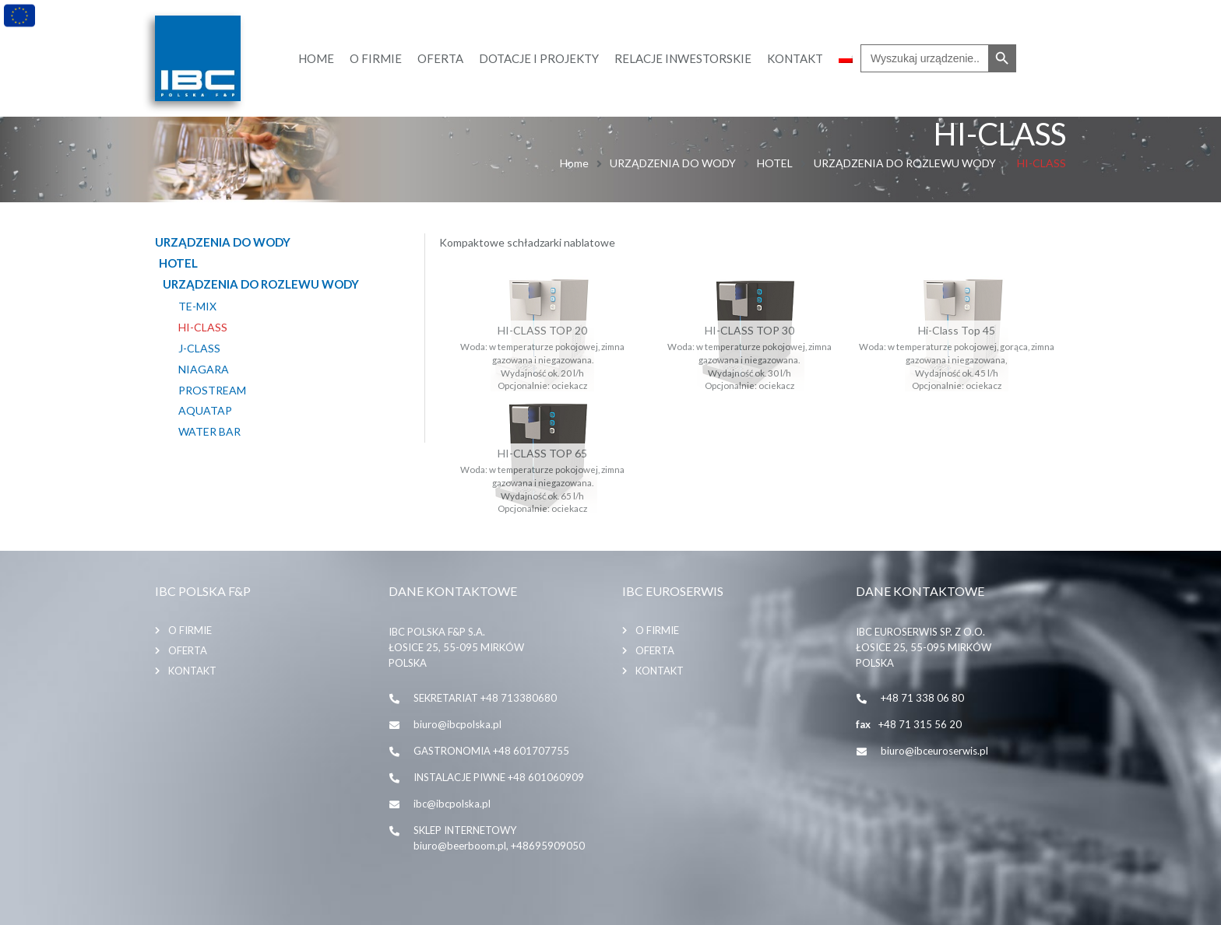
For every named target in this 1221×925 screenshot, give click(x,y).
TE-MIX (197, 306)
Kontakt (192, 670)
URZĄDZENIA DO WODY (673, 163)
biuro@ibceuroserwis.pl (934, 750)
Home (574, 163)
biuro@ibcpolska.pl (457, 723)
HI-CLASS (202, 327)
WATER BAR (209, 432)
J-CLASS (199, 348)
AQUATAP (205, 411)
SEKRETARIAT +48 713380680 (485, 697)
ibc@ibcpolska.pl (452, 803)
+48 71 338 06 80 (922, 697)
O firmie (190, 629)
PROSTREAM (212, 390)
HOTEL (775, 163)
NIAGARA (203, 369)
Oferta (187, 649)
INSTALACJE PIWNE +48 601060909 (498, 776)
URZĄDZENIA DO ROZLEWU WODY (905, 163)
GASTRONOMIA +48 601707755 (491, 750)
